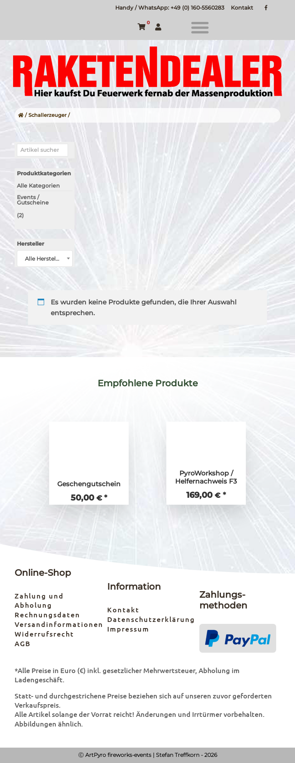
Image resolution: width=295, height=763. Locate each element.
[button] (200, 27)
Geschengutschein (89, 484)
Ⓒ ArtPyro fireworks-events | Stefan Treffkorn (138, 754)
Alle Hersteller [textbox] (44, 259)
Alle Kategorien (38, 186)
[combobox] (45, 258)
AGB (23, 643)
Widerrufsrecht (44, 633)
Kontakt (242, 8)
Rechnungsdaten (47, 614)
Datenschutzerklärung (151, 619)
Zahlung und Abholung (39, 600)
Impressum (128, 628)
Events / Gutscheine (33, 200)
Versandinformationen (59, 624)
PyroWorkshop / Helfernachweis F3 (206, 477)
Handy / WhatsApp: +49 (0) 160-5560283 (169, 8)
